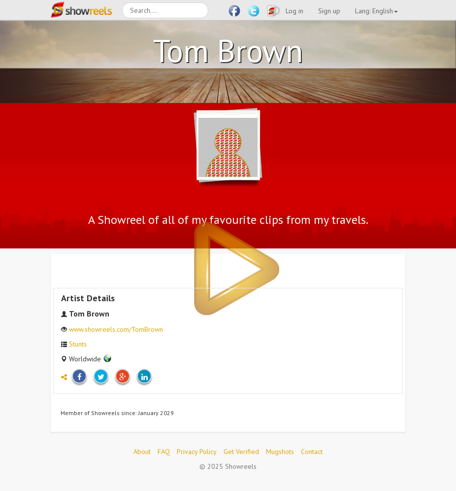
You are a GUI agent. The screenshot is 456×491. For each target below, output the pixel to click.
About (142, 451)
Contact (312, 451)
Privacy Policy (197, 451)
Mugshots (280, 451)
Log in (294, 10)
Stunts (78, 344)
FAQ (164, 451)
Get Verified (241, 451)
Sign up (329, 10)
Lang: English (376, 10)
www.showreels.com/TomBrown (116, 329)
